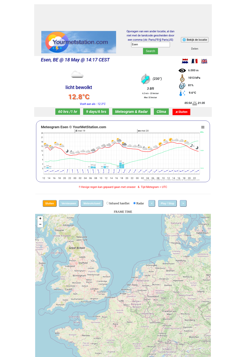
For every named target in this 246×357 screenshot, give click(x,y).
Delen (194, 48)
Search (150, 51)
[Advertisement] (123, 13)
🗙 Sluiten (181, 112)
